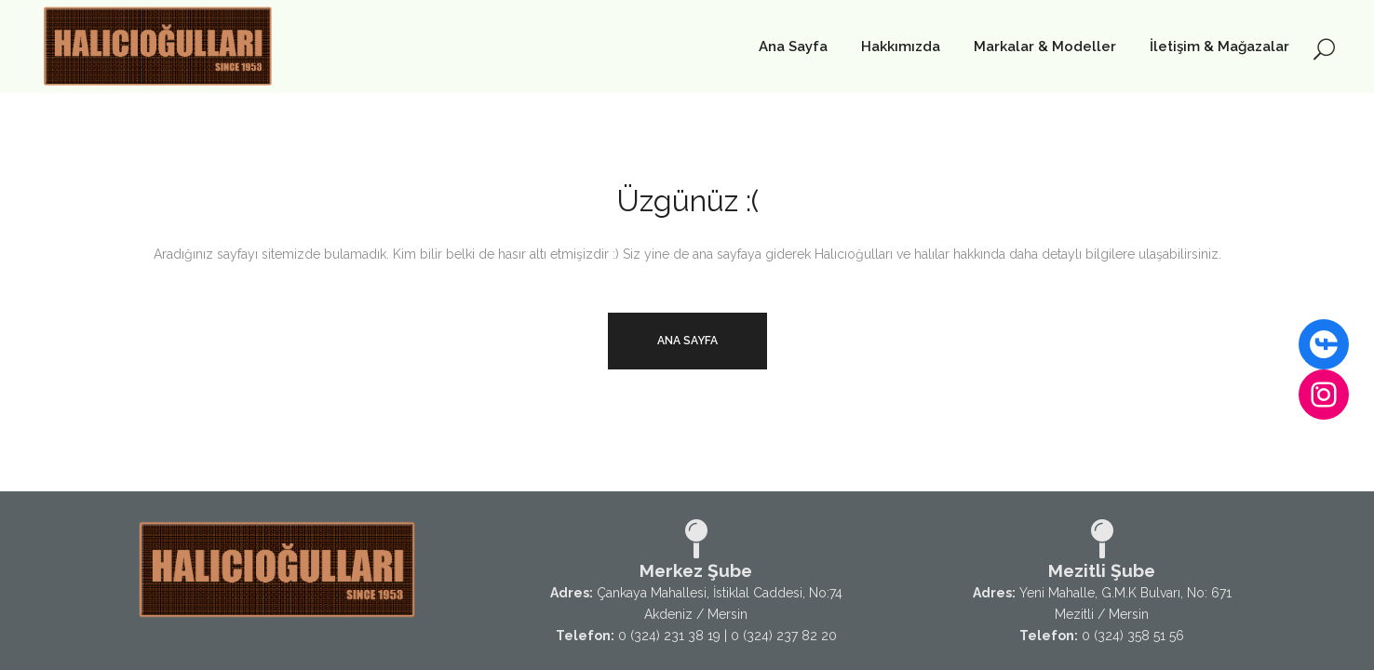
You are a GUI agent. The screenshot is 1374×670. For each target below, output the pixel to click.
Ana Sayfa (687, 340)
